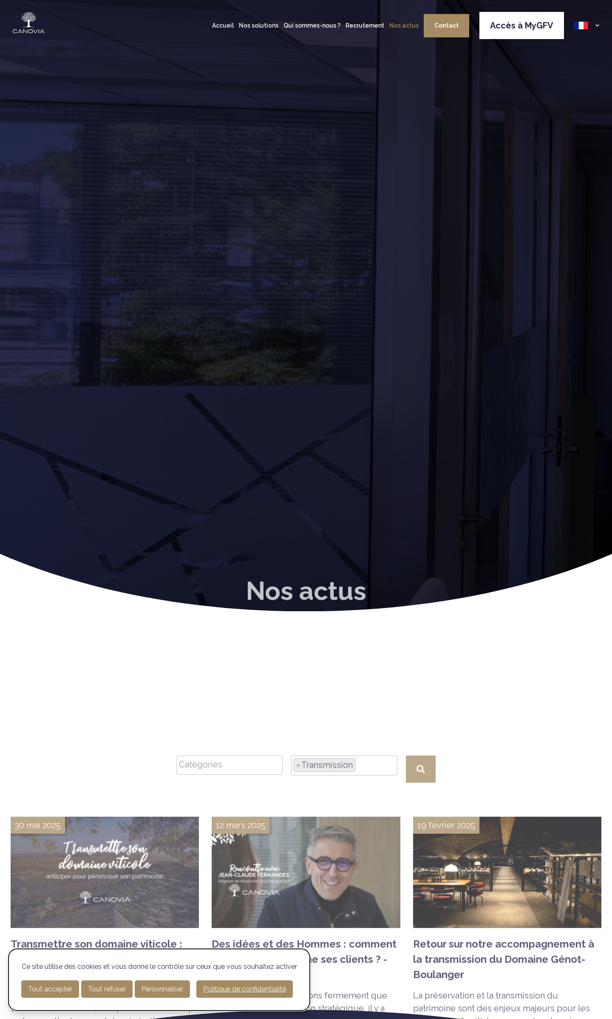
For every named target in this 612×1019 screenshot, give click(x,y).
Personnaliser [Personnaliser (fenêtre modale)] (162, 989)
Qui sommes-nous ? (311, 25)
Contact (446, 25)
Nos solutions (258, 25)
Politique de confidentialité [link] (244, 989)
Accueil (223, 25)
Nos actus (404, 25)
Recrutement (365, 25)
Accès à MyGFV (521, 25)
